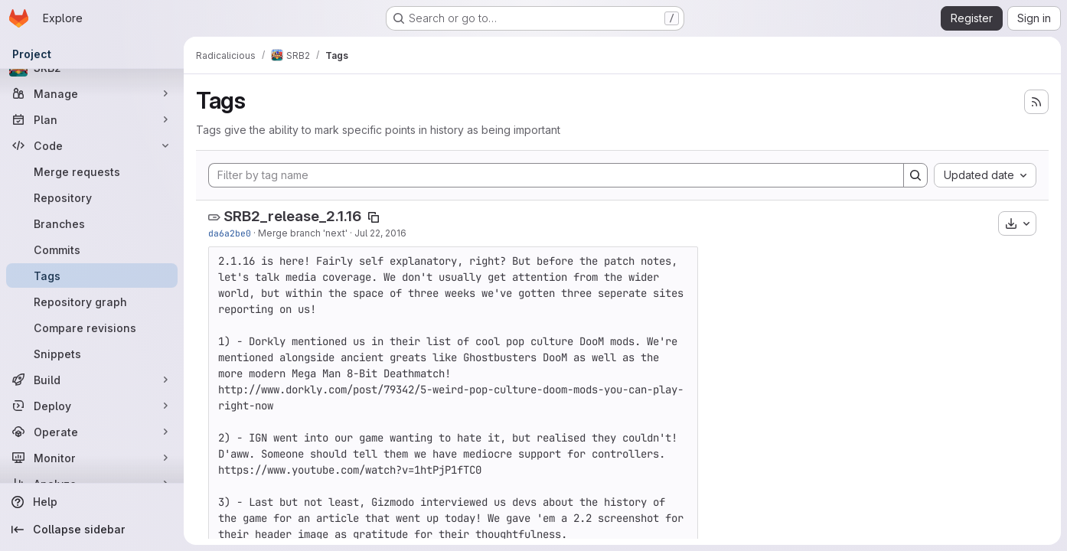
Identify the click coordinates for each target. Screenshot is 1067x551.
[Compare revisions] (92, 327)
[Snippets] (92, 353)
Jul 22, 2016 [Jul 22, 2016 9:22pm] (380, 233)
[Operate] (92, 431)
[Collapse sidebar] (92, 529)
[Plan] (92, 119)
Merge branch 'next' (303, 233)
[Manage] (92, 93)
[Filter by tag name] (556, 175)
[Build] (92, 379)
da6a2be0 (229, 233)
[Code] (92, 145)
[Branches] (92, 223)
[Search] (915, 175)
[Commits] (92, 249)
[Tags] (92, 275)
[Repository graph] (92, 301)
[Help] (92, 502)
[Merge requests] (92, 171)
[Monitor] (92, 457)
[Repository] (92, 197)
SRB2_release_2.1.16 (292, 216)
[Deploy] (92, 405)
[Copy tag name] (373, 217)
